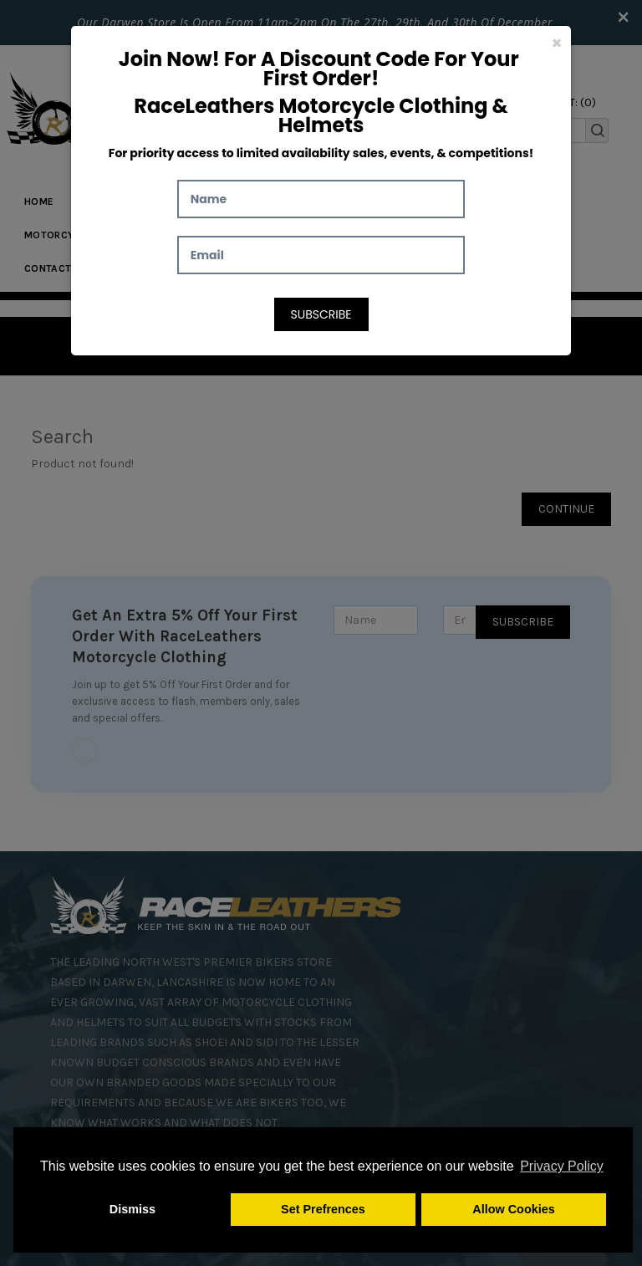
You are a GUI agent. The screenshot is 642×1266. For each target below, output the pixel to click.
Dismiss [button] (132, 1209)
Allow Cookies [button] (513, 1209)
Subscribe (321, 314)
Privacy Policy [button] (562, 1166)
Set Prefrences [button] (323, 1209)
